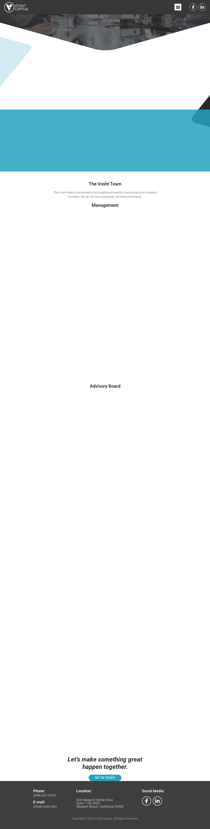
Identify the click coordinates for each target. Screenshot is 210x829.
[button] (178, 7)
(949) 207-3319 (44, 795)
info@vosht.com (45, 806)
